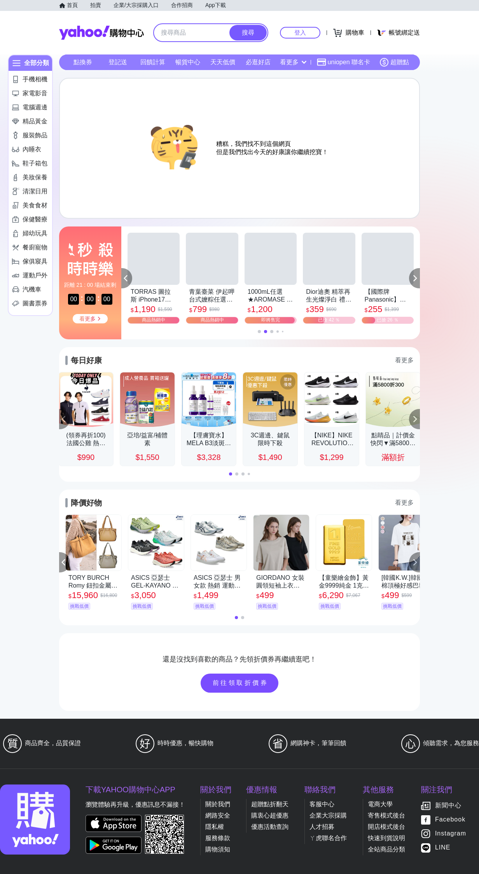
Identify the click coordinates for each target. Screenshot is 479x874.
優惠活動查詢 (269, 826)
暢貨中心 (187, 62)
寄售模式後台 (386, 815)
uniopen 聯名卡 (343, 62)
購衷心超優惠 (269, 815)
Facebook (450, 819)
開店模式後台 (386, 826)
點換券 (82, 62)
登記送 (117, 62)
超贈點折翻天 (269, 804)
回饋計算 (152, 62)
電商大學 (380, 804)
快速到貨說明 (386, 838)
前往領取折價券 (241, 682)
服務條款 (217, 838)
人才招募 (321, 826)
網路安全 (217, 815)
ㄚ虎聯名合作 (328, 838)
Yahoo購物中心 (101, 32)
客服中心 (321, 804)
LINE (443, 847)
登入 (300, 32)
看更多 (293, 62)
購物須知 (217, 849)
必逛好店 (258, 62)
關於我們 (217, 804)
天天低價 (222, 62)
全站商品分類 (386, 849)
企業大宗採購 (328, 815)
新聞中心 (448, 805)
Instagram (450, 833)
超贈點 (394, 62)
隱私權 (214, 826)
